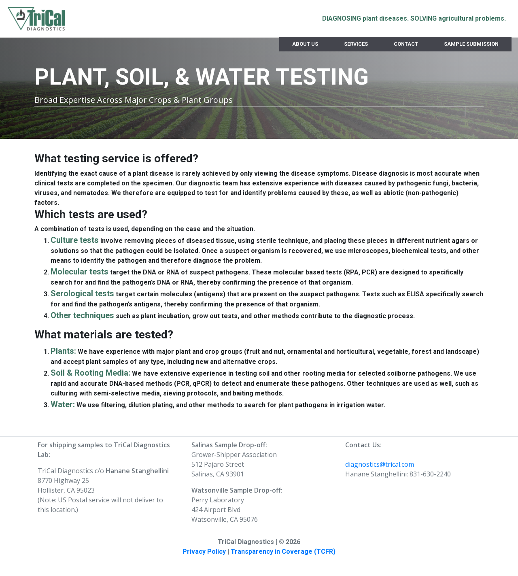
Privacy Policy (204, 551)
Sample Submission (471, 44)
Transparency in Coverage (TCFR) (283, 551)
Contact (406, 44)
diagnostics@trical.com (379, 464)
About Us (305, 44)
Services (356, 44)
